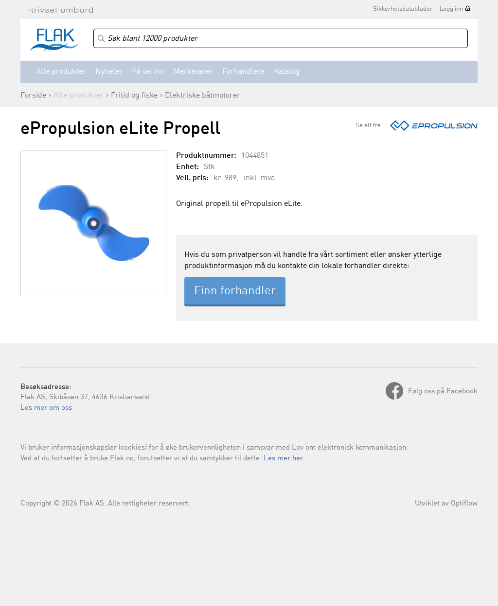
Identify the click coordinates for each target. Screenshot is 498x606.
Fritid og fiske (134, 96)
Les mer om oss (46, 408)
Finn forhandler (235, 291)
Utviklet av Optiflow (446, 503)
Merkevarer (193, 72)
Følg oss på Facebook (443, 391)
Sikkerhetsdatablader (402, 9)
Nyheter (109, 72)
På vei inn (148, 72)
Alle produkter (61, 72)
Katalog (287, 72)
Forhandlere (243, 72)
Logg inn (451, 9)
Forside (33, 96)
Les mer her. (284, 458)
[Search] (280, 39)
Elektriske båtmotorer (202, 96)
